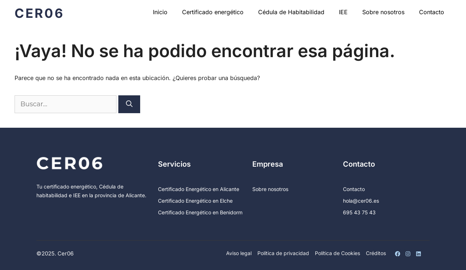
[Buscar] (129, 104)
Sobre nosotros (383, 12)
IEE (343, 12)
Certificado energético (213, 12)
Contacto (431, 12)
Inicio (160, 12)
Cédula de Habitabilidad (291, 12)
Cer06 (39, 13)
